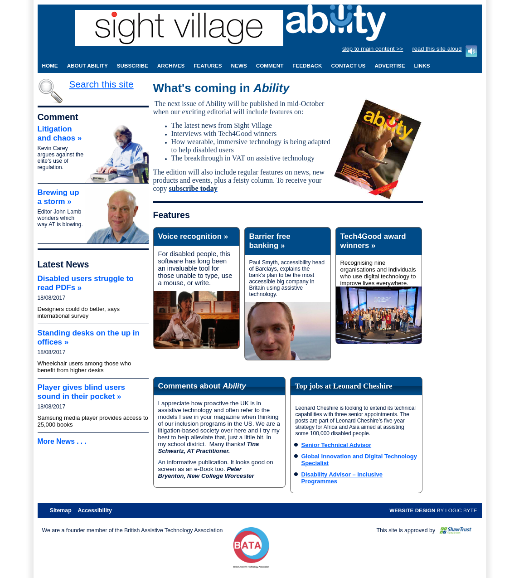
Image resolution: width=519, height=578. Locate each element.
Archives (171, 65)
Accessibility (95, 510)
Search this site (101, 84)
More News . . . (62, 441)
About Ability (87, 65)
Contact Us (348, 65)
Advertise (389, 65)
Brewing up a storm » (58, 197)
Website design (412, 510)
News (239, 65)
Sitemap (61, 510)
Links (422, 65)
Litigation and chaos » (60, 133)
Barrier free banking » (270, 241)
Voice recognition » (193, 236)
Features (208, 65)
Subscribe (132, 65)
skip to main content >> (372, 48)
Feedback (307, 65)
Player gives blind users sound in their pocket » (81, 392)
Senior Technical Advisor (336, 445)
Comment (270, 65)
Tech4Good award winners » (373, 241)
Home (50, 65)
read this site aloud (436, 48)
